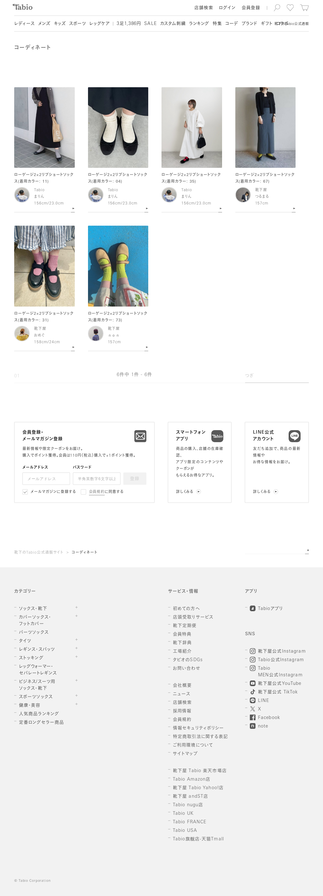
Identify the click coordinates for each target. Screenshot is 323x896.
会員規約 (97, 492)
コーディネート (84, 553)
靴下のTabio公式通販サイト (38, 553)
